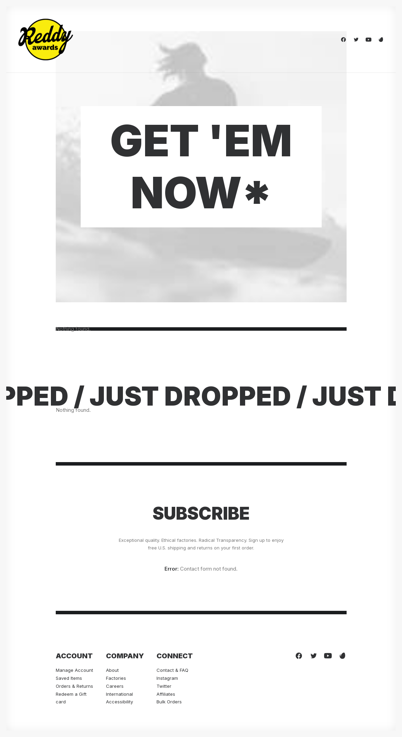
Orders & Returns (74, 686)
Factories (116, 678)
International (119, 694)
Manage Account (74, 670)
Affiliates (166, 694)
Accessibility (119, 701)
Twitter (164, 686)
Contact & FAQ (172, 670)
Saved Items (69, 678)
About (112, 670)
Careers (115, 686)
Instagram (167, 678)
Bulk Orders (169, 701)
